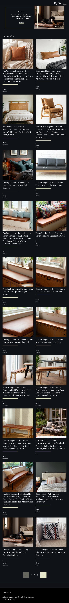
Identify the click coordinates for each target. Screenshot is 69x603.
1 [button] (55, 26)
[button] (12, 36)
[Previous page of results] (26, 575)
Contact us (7, 592)
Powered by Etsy (9, 599)
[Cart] (59, 4)
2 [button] (58, 26)
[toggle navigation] (64, 3)
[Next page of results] (43, 575)
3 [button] (60, 26)
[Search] (55, 4)
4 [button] (62, 26)
